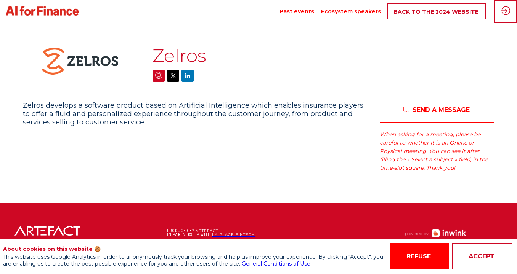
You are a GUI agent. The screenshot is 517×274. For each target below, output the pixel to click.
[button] (436, 11)
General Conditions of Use (276, 263)
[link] (297, 11)
